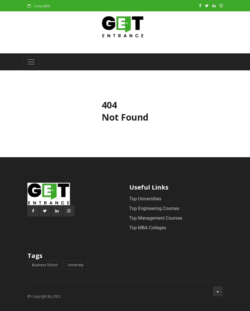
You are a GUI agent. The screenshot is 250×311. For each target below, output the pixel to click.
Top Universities (145, 198)
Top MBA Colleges (147, 227)
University (76, 264)
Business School (45, 264)
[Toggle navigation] (31, 62)
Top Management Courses (156, 218)
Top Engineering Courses (154, 208)
